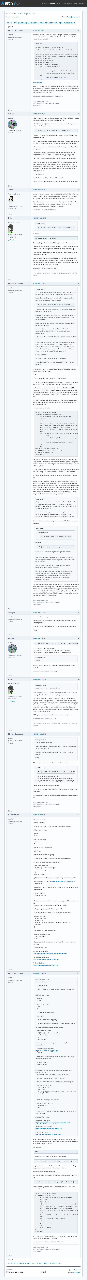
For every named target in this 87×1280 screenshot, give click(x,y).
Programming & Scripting (25, 23)
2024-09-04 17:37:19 (39, 114)
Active (69, 17)
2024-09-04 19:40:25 (39, 613)
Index (8, 14)
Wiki (58, 3)
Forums (52, 3)
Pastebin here (37, 82)
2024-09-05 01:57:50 (39, 815)
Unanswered (76, 17)
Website (12, 240)
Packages (45, 3)
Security (70, 3)
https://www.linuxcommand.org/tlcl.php (46, 959)
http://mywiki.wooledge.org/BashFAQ (45, 965)
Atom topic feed (75, 1270)
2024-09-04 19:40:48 (39, 638)
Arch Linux (11, 3)
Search (20, 14)
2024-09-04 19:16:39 (39, 283)
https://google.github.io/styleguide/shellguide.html (50, 953)
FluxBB (77, 1273)
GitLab (63, 3)
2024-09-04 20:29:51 (39, 734)
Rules (14, 14)
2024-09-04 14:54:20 (39, 30)
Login (33, 14)
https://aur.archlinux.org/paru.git (63, 881)
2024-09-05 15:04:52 (39, 973)
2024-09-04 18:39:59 (39, 218)
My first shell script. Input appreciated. (57, 23)
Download (82, 3)
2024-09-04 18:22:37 (39, 190)
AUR (75, 3)
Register (27, 14)
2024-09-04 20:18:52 (39, 679)
